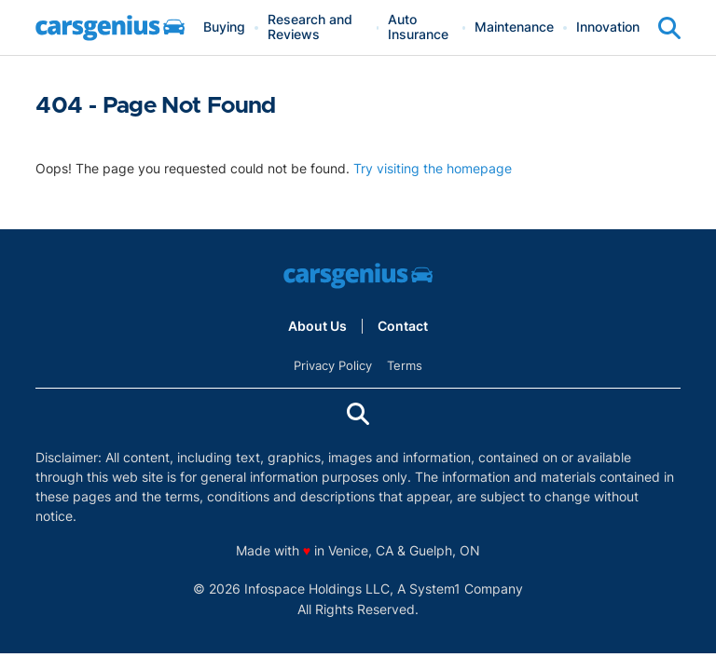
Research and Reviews (310, 27)
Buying (224, 27)
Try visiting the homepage (432, 168)
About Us (317, 326)
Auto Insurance (418, 27)
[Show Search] (669, 28)
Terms (404, 365)
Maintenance (514, 27)
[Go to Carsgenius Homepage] (110, 28)
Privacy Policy (333, 365)
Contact (403, 326)
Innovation (608, 27)
